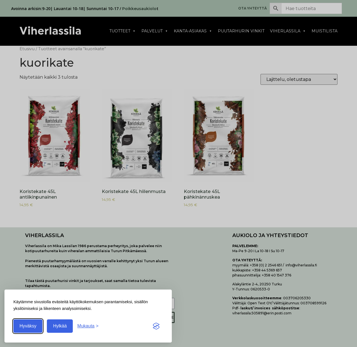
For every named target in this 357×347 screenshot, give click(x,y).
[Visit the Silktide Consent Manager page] (156, 326)
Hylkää (60, 326)
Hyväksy (28, 326)
